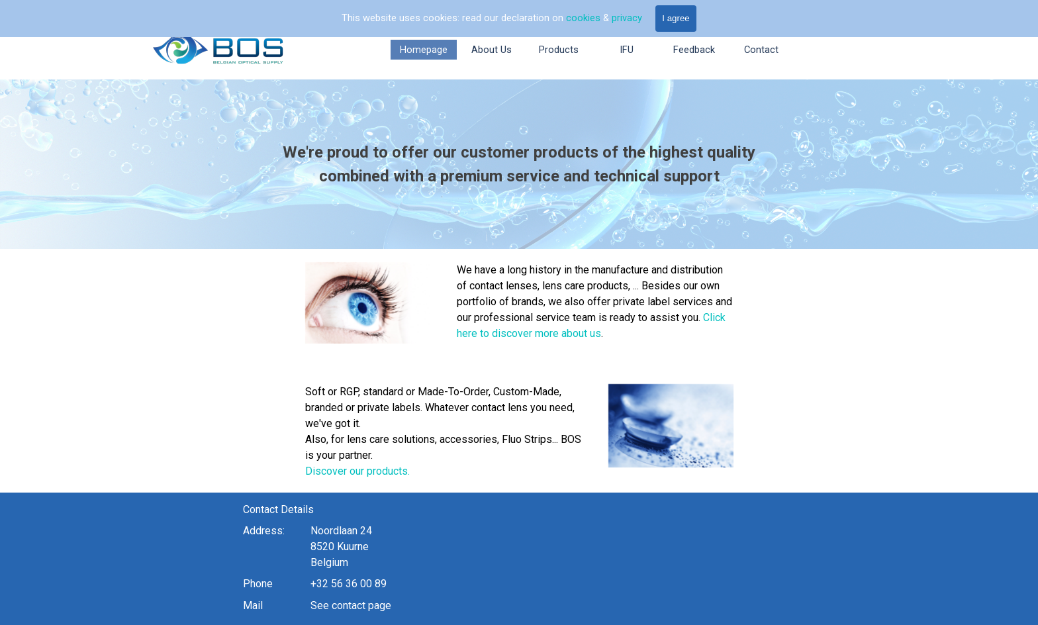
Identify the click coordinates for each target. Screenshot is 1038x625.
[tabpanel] (519, 164)
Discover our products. (261, 471)
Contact (761, 50)
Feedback (694, 50)
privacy (627, 18)
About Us (491, 50)
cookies (584, 18)
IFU (627, 50)
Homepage (424, 50)
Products (559, 50)
